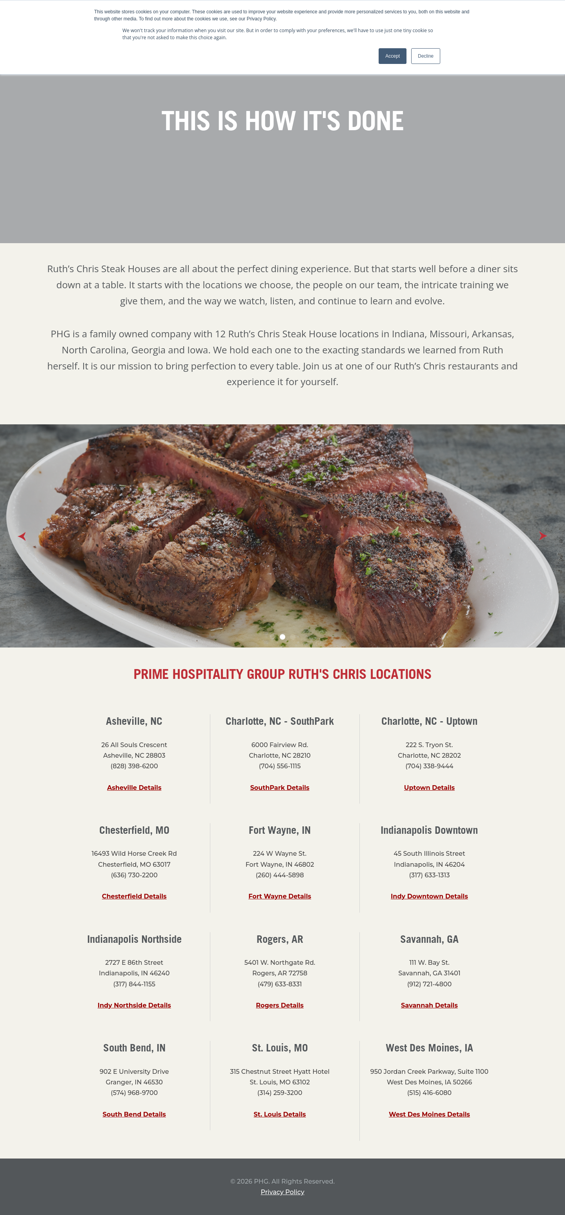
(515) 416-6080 (429, 1093)
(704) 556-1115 (280, 766)
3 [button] (292, 637)
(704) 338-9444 (429, 766)
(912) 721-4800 (429, 984)
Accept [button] (392, 56)
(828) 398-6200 (134, 766)
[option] (282, 536)
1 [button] (272, 637)
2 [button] (282, 637)
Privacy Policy (282, 1192)
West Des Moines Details (429, 1114)
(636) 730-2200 (134, 875)
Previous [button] (21, 536)
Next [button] (543, 536)
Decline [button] (426, 56)
